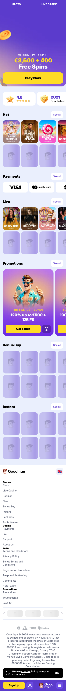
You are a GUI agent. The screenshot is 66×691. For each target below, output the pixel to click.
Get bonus (23, 329)
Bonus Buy (9, 506)
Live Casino (10, 490)
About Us (8, 544)
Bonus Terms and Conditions (13, 563)
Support (7, 539)
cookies (25, 671)
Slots (16, 4)
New (5, 501)
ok (57, 673)
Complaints (9, 580)
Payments (8, 528)
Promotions (9, 592)
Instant (7, 511)
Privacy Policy (11, 556)
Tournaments (10, 597)
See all (57, 114)
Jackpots (8, 516)
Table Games (10, 522)
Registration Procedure (16, 570)
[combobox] (59, 471)
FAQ (5, 533)
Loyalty (7, 602)
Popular (7, 495)
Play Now (33, 78)
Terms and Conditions (16, 551)
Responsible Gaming (15, 575)
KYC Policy (9, 585)
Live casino (50, 4)
